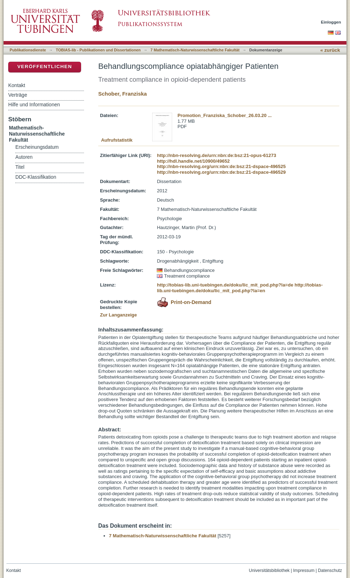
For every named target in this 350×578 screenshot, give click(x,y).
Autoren (23, 157)
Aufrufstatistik (116, 140)
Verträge (17, 95)
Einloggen (331, 22)
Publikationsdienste (28, 50)
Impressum (304, 570)
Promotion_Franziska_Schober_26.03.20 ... (225, 115)
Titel (19, 167)
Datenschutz (330, 570)
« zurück (330, 50)
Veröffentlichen (44, 66)
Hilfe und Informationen (34, 104)
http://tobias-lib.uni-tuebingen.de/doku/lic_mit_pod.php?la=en (239, 287)
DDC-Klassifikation (35, 177)
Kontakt (16, 85)
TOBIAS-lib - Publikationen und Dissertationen (98, 50)
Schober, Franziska (122, 94)
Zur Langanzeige (118, 315)
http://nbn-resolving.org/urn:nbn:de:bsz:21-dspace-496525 (221, 166)
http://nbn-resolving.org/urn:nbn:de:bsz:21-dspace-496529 (221, 172)
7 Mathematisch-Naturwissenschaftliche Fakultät (194, 50)
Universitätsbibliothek (269, 570)
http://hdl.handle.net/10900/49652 (193, 161)
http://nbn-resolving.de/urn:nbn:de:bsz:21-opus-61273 (216, 155)
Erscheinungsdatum (37, 147)
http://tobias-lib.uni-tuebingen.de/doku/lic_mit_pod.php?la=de (225, 285)
